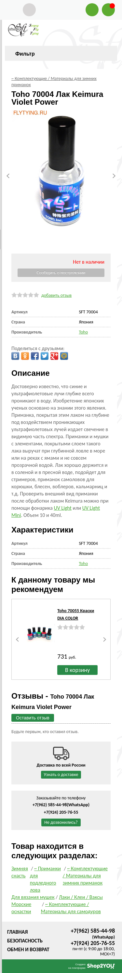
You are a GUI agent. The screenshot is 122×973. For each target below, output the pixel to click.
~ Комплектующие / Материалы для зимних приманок (85, 875)
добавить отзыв (56, 295)
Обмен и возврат (28, 949)
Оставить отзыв (32, 717)
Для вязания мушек (33, 897)
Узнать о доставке (61, 774)
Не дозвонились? (61, 822)
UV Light (63, 508)
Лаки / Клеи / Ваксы (81, 897)
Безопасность (25, 941)
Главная (17, 932)
